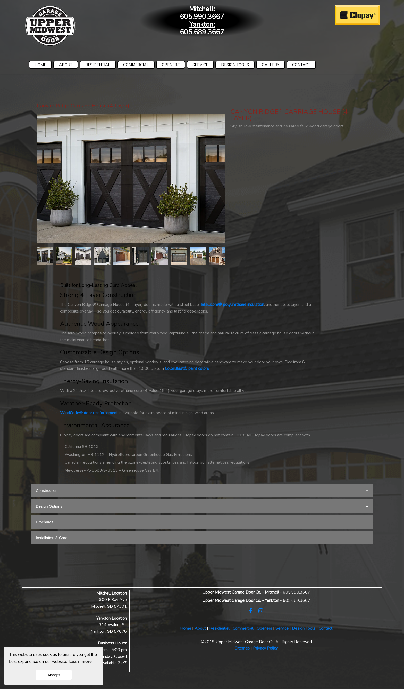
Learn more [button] (80, 661)
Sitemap (242, 648)
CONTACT (301, 64)
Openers (264, 628)
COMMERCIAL (136, 64)
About (200, 628)
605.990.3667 (202, 16)
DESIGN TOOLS (235, 64)
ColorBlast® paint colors (187, 368)
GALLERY (270, 64)
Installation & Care (52, 537)
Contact (325, 628)
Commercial (243, 628)
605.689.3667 (202, 32)
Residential (219, 628)
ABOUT (65, 64)
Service (282, 628)
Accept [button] (53, 675)
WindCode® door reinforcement (89, 413)
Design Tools (303, 628)
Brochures (44, 522)
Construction (46, 490)
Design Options (49, 506)
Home (185, 628)
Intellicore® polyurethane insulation (232, 304)
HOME (40, 64)
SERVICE (200, 64)
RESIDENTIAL (97, 64)
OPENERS (171, 64)
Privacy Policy (265, 648)
